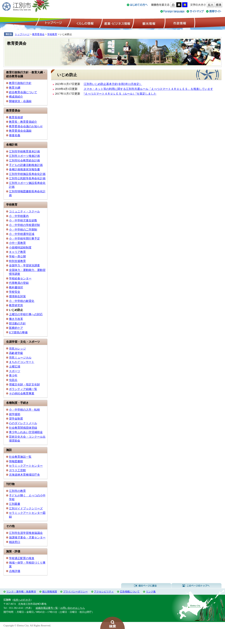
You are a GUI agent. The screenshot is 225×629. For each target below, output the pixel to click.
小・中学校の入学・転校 (24, 409)
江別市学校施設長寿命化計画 (27, 174)
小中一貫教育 (17, 242)
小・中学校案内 (19, 216)
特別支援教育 (17, 261)
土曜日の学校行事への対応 (26, 314)
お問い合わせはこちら (72, 607)
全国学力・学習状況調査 (24, 265)
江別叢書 (14, 503)
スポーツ (14, 371)
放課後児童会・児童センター (27, 537)
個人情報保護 (49, 591)
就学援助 (14, 414)
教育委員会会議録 (20, 130)
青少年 (13, 375)
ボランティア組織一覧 (23, 389)
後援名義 (14, 135)
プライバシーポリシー (75, 591)
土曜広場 (14, 366)
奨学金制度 (16, 418)
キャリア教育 (17, 251)
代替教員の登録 (19, 282)
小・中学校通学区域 (21, 233)
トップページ (52, 23)
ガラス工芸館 (17, 470)
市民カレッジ (17, 348)
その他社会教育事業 (21, 393)
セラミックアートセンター (26, 465)
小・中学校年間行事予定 (24, 238)
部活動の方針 (17, 323)
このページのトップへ (196, 585)
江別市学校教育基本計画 (24, 151)
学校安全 (14, 291)
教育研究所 (16, 305)
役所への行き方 (22, 599)
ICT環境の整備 (18, 332)
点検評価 (14, 571)
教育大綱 (14, 87)
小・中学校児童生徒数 (23, 220)
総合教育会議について (23, 92)
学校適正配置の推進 (21, 558)
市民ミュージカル (20, 357)
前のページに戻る (146, 585)
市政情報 (179, 23)
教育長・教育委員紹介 (23, 121)
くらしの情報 (84, 23)
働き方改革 (16, 318)
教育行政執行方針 (20, 83)
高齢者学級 (16, 353)
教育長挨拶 (16, 117)
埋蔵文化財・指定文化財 (24, 384)
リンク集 (151, 591)
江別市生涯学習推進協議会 (26, 532)
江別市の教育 (17, 490)
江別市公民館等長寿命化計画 (27, 178)
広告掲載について (130, 591)
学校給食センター (20, 278)
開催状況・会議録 (20, 101)
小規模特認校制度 (20, 247)
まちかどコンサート (21, 361)
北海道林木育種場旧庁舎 (24, 474)
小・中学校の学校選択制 (24, 224)
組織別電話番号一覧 (47, 607)
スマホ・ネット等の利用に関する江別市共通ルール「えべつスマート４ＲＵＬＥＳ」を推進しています (148, 88)
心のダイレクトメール (23, 423)
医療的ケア (16, 327)
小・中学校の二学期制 (23, 229)
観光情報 (148, 23)
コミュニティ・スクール (24, 211)
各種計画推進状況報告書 (24, 169)
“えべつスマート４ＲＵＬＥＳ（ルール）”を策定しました (120, 93)
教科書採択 (16, 287)
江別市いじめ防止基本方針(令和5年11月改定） (113, 83)
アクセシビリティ (104, 591)
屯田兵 (13, 380)
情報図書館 (16, 461)
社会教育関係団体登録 (23, 427)
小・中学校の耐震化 (21, 300)
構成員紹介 (16, 96)
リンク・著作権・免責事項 (21, 591)
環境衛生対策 (17, 296)
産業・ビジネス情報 (116, 23)
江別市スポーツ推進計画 (24, 155)
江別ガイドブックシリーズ (26, 508)
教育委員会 (38, 34)
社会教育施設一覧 (20, 456)
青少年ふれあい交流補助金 (26, 432)
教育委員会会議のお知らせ (26, 126)
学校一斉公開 (17, 256)
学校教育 (52, 34)
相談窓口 (14, 542)
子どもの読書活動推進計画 (26, 165)
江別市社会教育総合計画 (24, 160)
